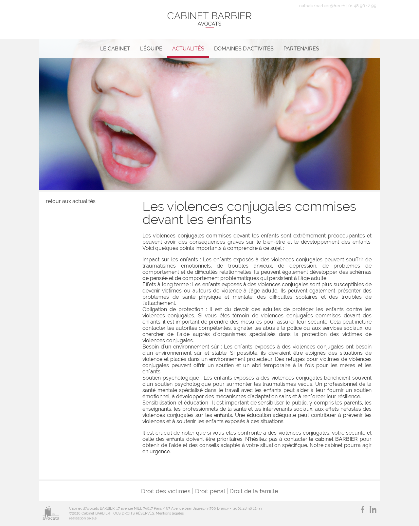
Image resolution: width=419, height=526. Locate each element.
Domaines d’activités (244, 49)
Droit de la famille (253, 491)
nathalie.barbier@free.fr (322, 5)
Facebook (363, 509)
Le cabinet (115, 49)
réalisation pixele (83, 518)
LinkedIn (373, 509)
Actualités (188, 49)
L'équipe (151, 49)
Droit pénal (210, 491)
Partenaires (301, 49)
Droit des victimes (166, 491)
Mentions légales (170, 513)
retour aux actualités (71, 201)
